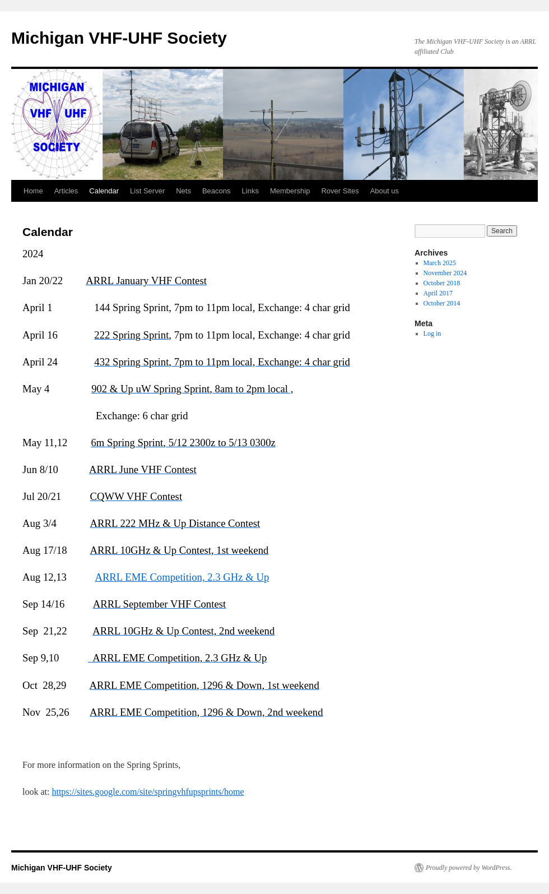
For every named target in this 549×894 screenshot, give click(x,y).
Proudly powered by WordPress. (469, 868)
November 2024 (445, 273)
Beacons (216, 191)
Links (250, 191)
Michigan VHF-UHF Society (119, 38)
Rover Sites (340, 191)
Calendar (104, 191)
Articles (66, 191)
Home (33, 191)
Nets (183, 191)
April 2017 (438, 293)
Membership (290, 191)
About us (384, 191)
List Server (147, 191)
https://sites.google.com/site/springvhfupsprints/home (148, 791)
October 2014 (442, 303)
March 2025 (440, 263)
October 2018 (442, 283)
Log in (432, 333)
